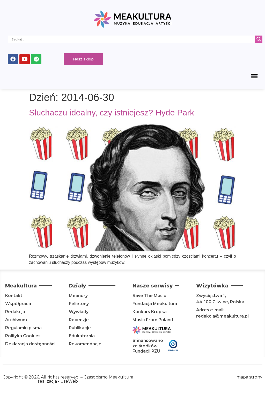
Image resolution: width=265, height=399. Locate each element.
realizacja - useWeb (58, 381)
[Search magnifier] (258, 39)
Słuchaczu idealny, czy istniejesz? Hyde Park (111, 112)
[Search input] (133, 39)
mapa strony (249, 377)
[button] (254, 75)
